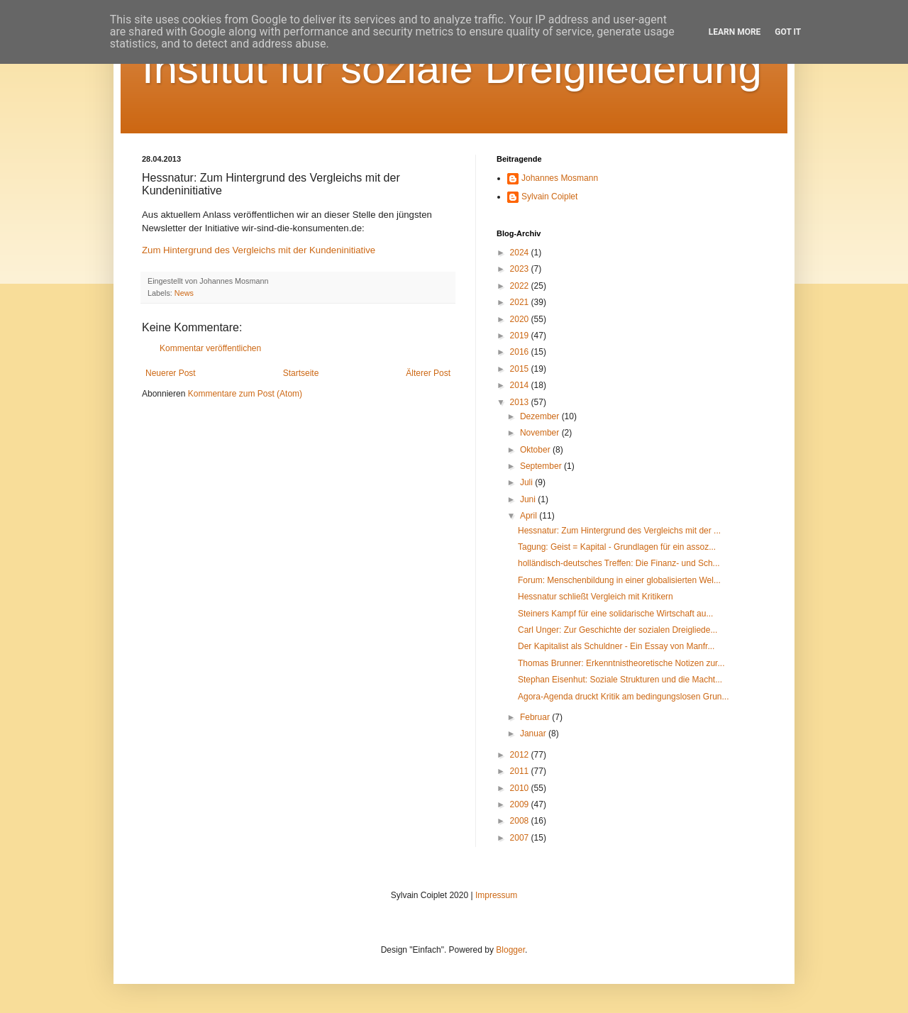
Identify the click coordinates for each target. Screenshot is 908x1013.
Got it (788, 32)
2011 (520, 771)
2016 (520, 352)
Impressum (496, 895)
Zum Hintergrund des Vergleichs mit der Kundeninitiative (258, 250)
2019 (520, 336)
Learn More (735, 32)
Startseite (301, 373)
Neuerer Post (170, 373)
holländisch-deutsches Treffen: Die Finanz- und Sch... (619, 563)
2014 (520, 385)
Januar (534, 733)
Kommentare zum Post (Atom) (245, 394)
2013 (520, 402)
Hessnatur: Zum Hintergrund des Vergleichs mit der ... (619, 531)
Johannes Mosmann (559, 178)
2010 (520, 788)
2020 (520, 319)
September (542, 466)
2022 (520, 286)
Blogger (510, 950)
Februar (536, 717)
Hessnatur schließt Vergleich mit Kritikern (595, 597)
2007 (520, 838)
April (529, 516)
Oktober (536, 450)
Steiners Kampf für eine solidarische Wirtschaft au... (615, 614)
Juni (529, 499)
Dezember (541, 416)
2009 (520, 804)
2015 (520, 369)
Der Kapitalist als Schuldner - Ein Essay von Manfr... (616, 646)
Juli (527, 482)
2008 (520, 821)
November (541, 433)
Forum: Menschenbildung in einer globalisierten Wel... (619, 580)
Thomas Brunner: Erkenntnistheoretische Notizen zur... (621, 663)
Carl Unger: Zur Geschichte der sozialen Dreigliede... (617, 630)
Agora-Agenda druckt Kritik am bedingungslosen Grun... (623, 697)
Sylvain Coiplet (549, 196)
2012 (520, 755)
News (184, 293)
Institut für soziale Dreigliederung (452, 68)
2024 (520, 253)
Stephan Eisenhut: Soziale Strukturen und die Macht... (620, 680)
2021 (520, 302)
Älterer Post (428, 373)
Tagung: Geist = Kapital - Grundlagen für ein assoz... (617, 547)
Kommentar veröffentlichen (210, 348)
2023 (520, 269)
